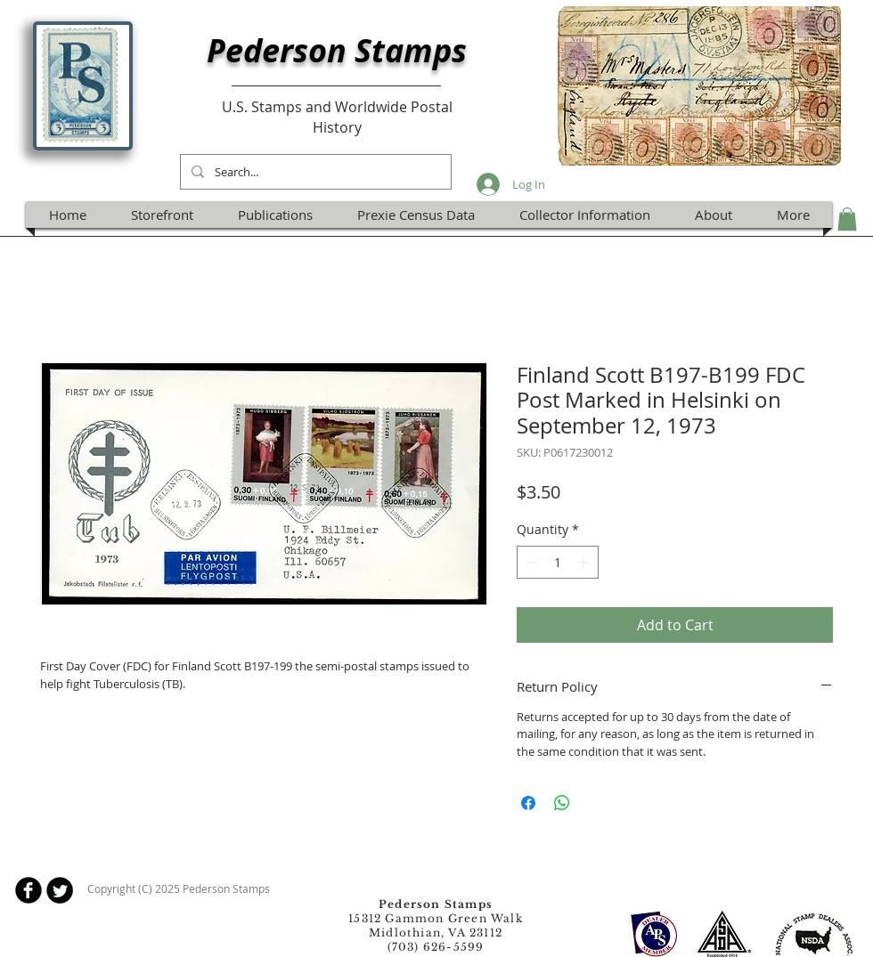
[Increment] (585, 562)
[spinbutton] (558, 562)
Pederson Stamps (337, 50)
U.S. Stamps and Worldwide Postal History (337, 116)
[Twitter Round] (59, 890)
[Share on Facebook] (528, 803)
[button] (847, 219)
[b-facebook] (28, 890)
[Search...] (314, 172)
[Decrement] (530, 562)
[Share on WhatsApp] (562, 803)
